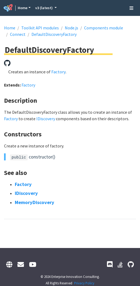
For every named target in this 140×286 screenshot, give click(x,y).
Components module (103, 27)
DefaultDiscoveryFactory (54, 34)
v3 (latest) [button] (44, 7)
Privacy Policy (84, 283)
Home (22, 7)
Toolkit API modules (40, 27)
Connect (18, 34)
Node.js (71, 27)
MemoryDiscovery (34, 202)
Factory (58, 72)
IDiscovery (45, 118)
